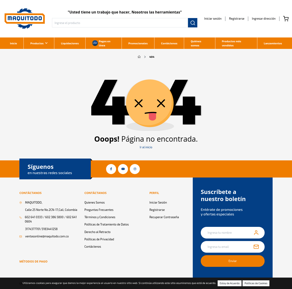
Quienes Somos (94, 202)
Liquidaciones (70, 43)
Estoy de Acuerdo (230, 283)
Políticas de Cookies (256, 283)
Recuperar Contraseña (164, 217)
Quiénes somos (196, 43)
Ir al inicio (146, 147)
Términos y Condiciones (99, 217)
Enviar (233, 261)
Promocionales (138, 43)
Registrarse (236, 18)
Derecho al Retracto (97, 232)
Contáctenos (169, 43)
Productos (37, 43)
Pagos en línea (101, 43)
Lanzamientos (273, 43)
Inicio (13, 43)
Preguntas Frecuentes (98, 210)
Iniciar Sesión (158, 202)
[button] (264, 18)
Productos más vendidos (231, 43)
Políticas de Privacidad (99, 239)
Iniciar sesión (213, 18)
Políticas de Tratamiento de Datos (106, 224)
